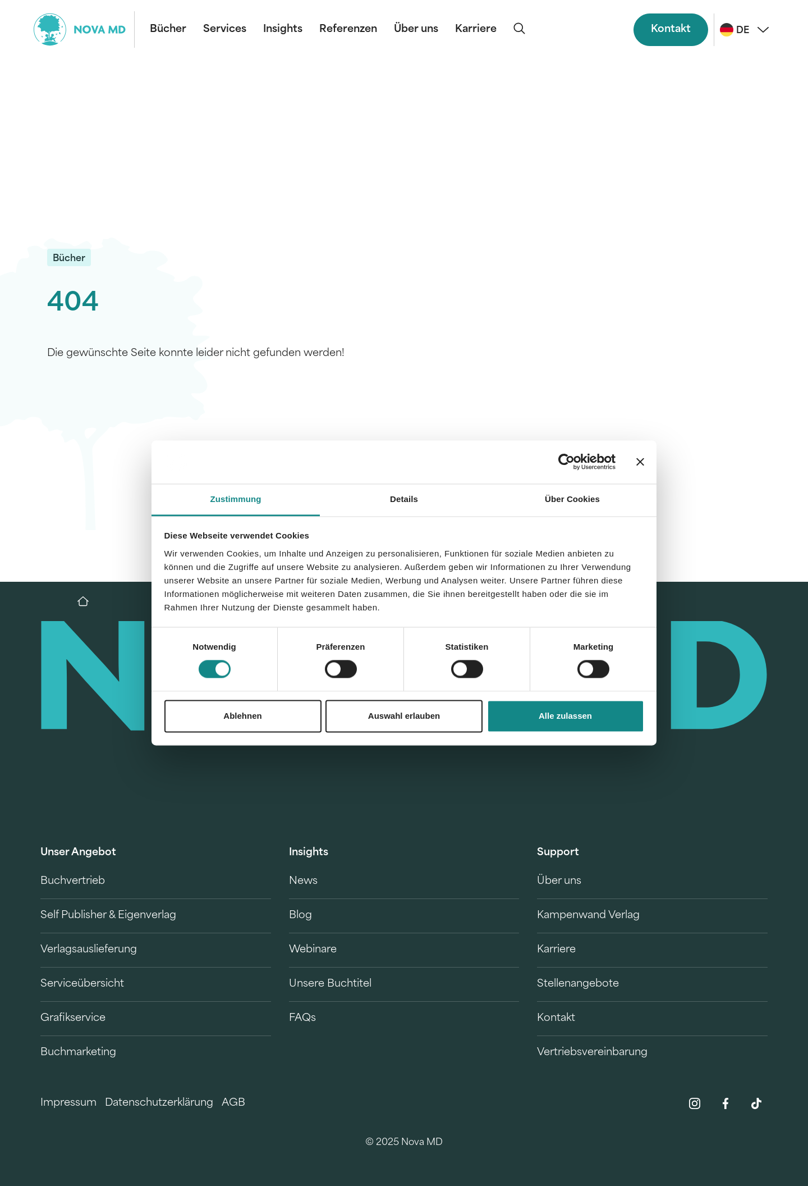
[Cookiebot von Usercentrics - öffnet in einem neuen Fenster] (566, 462)
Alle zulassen (565, 715)
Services (224, 29)
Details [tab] (404, 499)
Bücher (168, 29)
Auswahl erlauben (404, 715)
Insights (282, 29)
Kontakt (671, 29)
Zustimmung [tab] (235, 499)
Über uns (416, 29)
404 (73, 304)
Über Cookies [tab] (572, 499)
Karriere (476, 29)
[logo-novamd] (84, 29)
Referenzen (348, 29)
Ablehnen (242, 715)
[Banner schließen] (640, 462)
